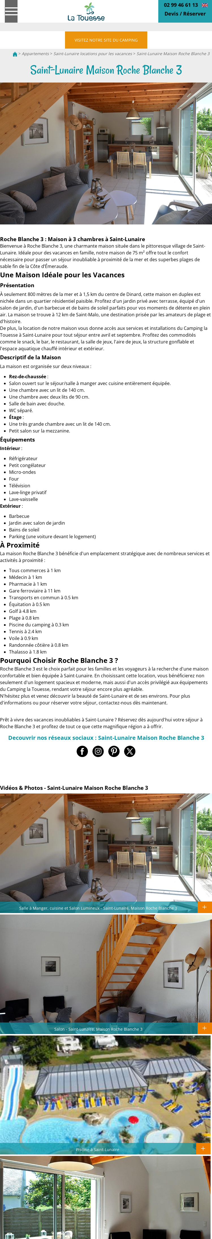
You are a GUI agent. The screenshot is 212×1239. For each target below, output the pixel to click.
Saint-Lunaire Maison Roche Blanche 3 (173, 53)
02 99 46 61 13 (181, 4)
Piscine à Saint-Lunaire (97, 1149)
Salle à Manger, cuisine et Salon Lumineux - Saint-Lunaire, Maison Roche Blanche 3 (98, 908)
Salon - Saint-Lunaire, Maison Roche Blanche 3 (98, 1029)
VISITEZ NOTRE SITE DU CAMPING (106, 40)
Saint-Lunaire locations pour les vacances (93, 53)
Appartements (35, 53)
